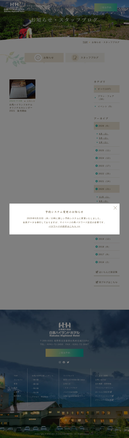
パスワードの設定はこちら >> (64, 226)
